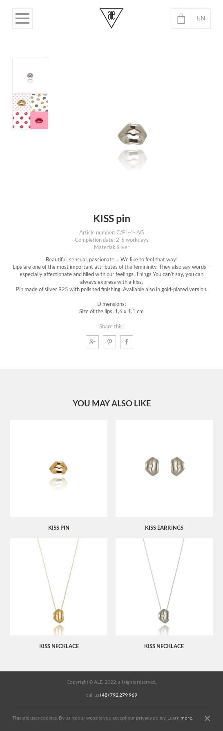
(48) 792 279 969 (118, 695)
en (201, 18)
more (186, 717)
